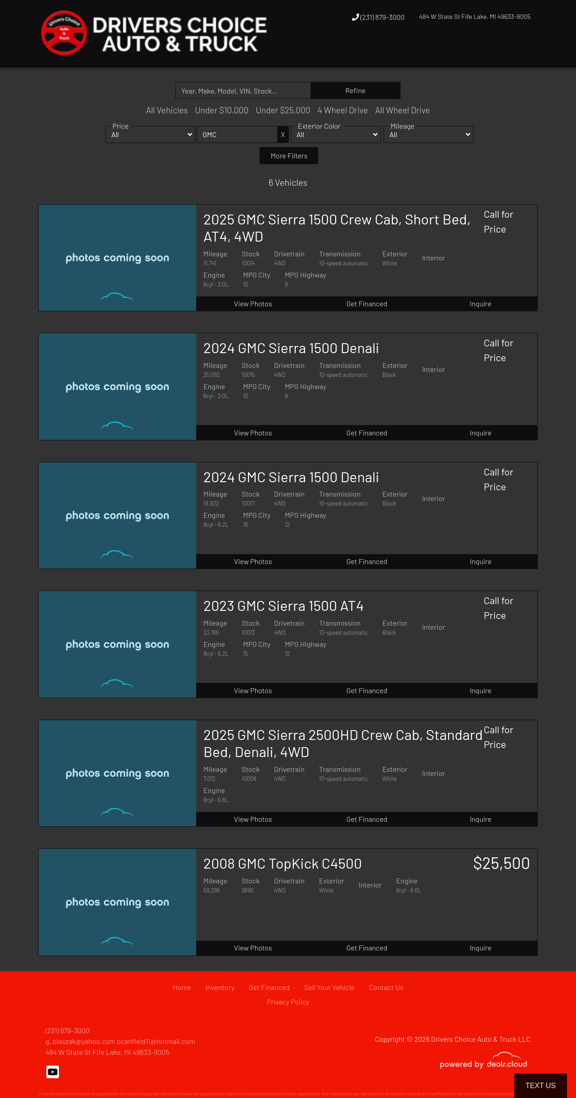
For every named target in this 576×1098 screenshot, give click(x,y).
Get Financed (366, 303)
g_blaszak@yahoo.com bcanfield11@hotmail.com (120, 1041)
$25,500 (501, 862)
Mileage (402, 135)
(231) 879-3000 (378, 17)
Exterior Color (319, 135)
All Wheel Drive (402, 110)
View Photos (253, 303)
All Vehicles (167, 110)
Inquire (480, 303)
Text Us (541, 1085)
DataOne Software (176, 1093)
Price (120, 135)
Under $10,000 (221, 110)
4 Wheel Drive (343, 110)
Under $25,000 (283, 110)
